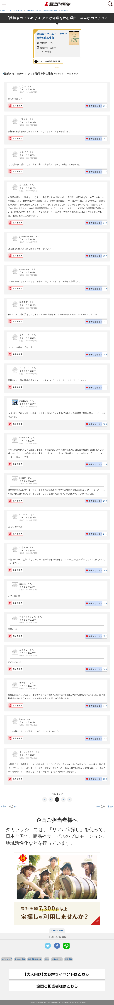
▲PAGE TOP (57, 930)
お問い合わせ (57, 959)
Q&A (47, 959)
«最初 (3, 806)
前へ (14, 806)
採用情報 (68, 959)
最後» (110, 806)
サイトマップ (7, 959)
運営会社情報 (20, 959)
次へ (100, 806)
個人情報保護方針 (35, 959)
